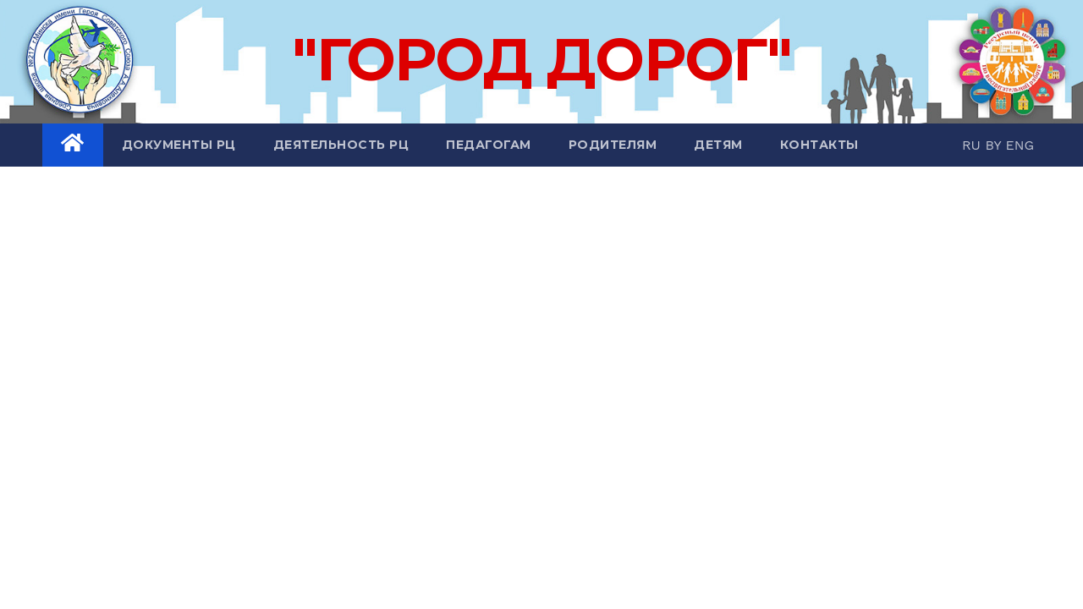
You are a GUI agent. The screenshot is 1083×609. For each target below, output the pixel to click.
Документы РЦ (179, 144)
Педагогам (488, 144)
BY (995, 145)
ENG (1019, 145)
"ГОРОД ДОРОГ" (541, 59)
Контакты (819, 144)
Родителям (613, 144)
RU (973, 145)
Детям (718, 144)
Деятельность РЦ (341, 144)
